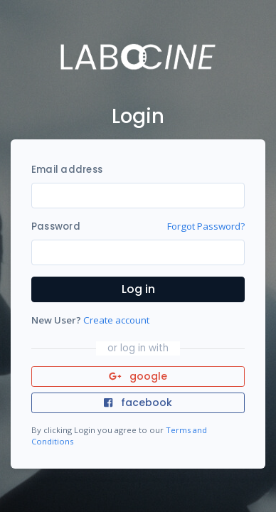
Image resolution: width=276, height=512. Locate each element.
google (138, 376)
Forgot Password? (206, 226)
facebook (138, 402)
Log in (138, 289)
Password (55, 226)
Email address (66, 169)
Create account (116, 320)
